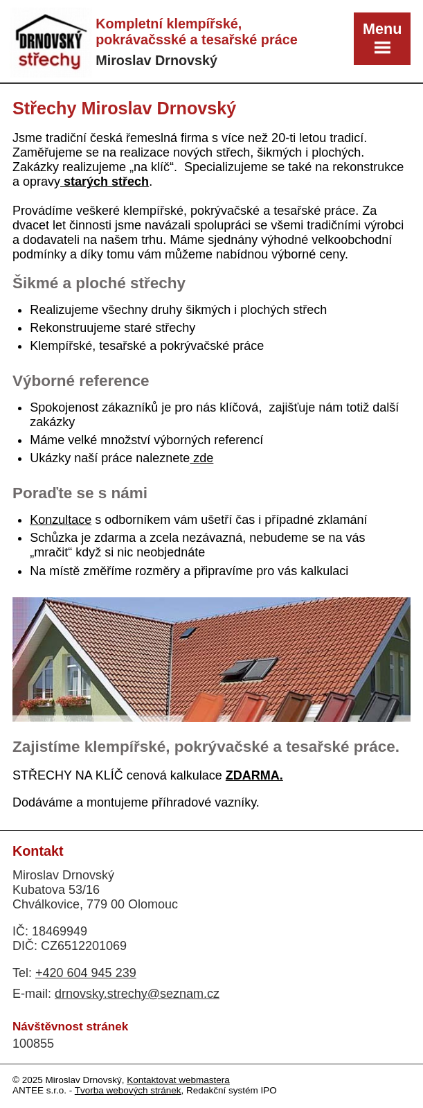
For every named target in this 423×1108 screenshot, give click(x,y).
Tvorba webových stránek (128, 1090)
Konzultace (60, 520)
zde (201, 458)
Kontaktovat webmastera (178, 1080)
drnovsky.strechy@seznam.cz (137, 994)
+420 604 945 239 (85, 973)
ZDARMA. (254, 775)
